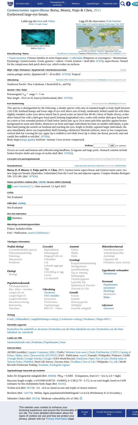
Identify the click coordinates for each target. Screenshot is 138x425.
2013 (97, 10)
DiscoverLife (38, 355)
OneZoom (82, 358)
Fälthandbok (22, 319)
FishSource (42, 232)
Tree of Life (89, 361)
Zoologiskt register (60, 364)
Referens (76, 4)
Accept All (84, 413)
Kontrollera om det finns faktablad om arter (72, 329)
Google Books (16, 358)
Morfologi (112, 103)
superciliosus (39, 10)
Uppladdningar (93, 4)
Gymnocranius (18, 10)
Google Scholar (33, 358)
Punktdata (37, 342)
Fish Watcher (114, 21)
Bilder (31, 24)
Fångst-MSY (103, 319)
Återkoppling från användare (58, 3)
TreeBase (76, 361)
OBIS (120, 51)
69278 (30, 387)
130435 (42, 182)
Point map (110, 24)
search (31, 232)
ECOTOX (51, 355)
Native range (81, 24)
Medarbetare (121, 166)
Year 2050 (120, 24)
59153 (35, 398)
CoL (110, 53)
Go (110, 361)
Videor (51, 21)
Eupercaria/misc (17, 57)
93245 (61, 383)
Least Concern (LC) (22, 186)
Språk (40, 4)
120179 (28, 392)
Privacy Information (57, 418)
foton (40, 21)
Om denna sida (23, 4)
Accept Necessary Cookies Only (109, 413)
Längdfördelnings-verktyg (44, 319)
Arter (101, 53)
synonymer (73, 53)
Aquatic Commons (38, 352)
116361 (21, 203)
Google (47, 358)
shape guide (27, 139)
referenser (100, 166)
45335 (99, 61)
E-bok (10, 319)
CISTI (114, 352)
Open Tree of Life (98, 358)
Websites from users (76, 352)
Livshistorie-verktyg (71, 319)
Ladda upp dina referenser (84, 166)
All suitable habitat (96, 24)
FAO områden (70, 80)
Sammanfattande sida (18, 342)
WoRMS (117, 53)
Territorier (59, 80)
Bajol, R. (41, 48)
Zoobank (43, 364)
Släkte (95, 53)
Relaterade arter (110, 4)
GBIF (116, 51)
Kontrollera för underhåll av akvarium (27, 329)
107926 (65, 74)
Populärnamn (62, 53)
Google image (41, 24)
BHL (52, 352)
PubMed (28, 361)
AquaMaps (100, 51)
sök (116, 361)
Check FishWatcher (99, 352)
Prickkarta (102, 80)
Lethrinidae (76, 57)
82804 (51, 375)
